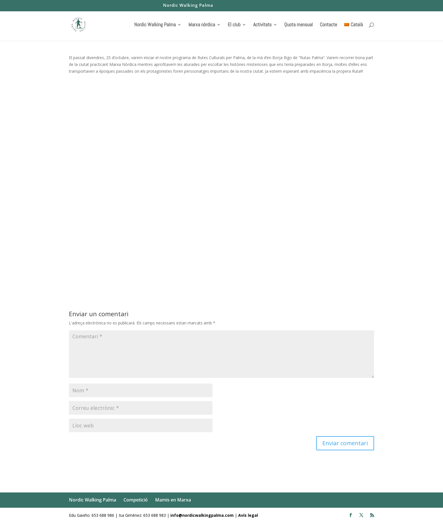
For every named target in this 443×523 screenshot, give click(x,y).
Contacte (328, 25)
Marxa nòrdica (201, 25)
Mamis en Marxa (173, 500)
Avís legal (248, 515)
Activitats (262, 25)
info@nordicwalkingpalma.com (202, 515)
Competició (135, 500)
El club (234, 25)
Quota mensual (298, 25)
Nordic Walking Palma (188, 5)
